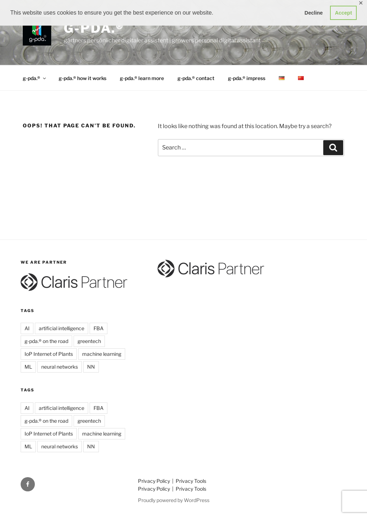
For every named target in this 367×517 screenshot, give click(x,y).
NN (91, 367)
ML (28, 367)
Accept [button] (343, 13)
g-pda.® (94, 28)
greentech (89, 341)
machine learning (101, 354)
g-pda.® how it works (82, 78)
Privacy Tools (191, 481)
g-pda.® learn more (142, 78)
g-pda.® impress (246, 78)
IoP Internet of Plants (49, 354)
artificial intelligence (61, 328)
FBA (98, 328)
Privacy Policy (154, 481)
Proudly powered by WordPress (173, 500)
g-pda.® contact (195, 78)
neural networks (59, 367)
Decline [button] (313, 13)
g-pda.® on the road (46, 341)
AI (27, 328)
